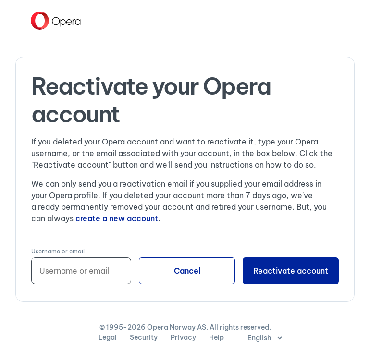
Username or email (58, 251)
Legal (108, 337)
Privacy (184, 337)
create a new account (116, 218)
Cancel (187, 271)
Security (144, 337)
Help (216, 337)
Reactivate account (290, 271)
